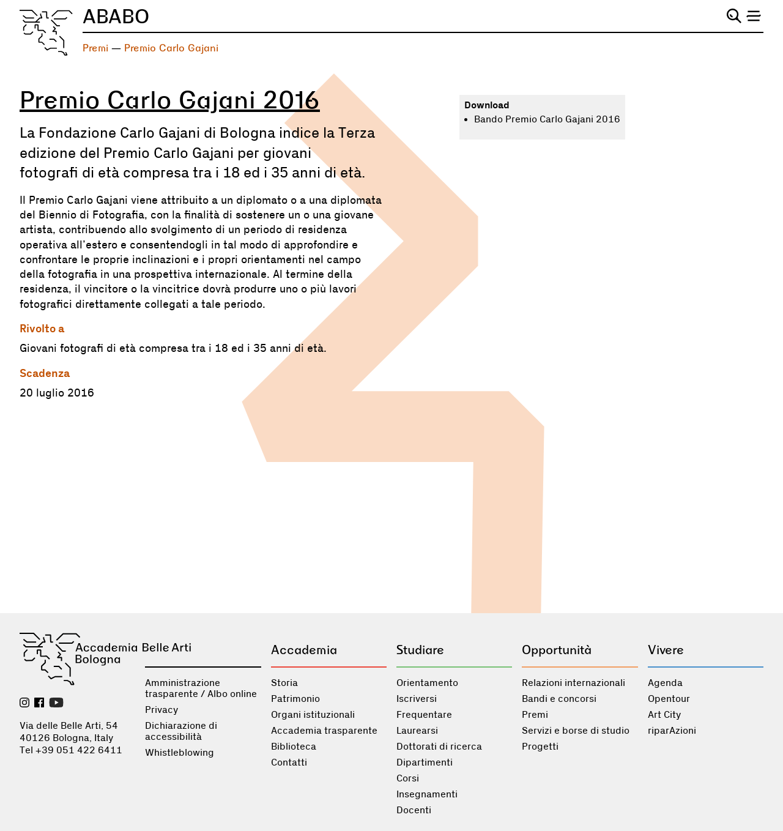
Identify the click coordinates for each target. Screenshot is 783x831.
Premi (95, 48)
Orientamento (427, 682)
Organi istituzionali (313, 714)
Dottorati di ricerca (439, 746)
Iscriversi (416, 698)
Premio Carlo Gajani (171, 48)
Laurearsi (417, 730)
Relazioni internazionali (573, 682)
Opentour (669, 698)
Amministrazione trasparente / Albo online (201, 688)
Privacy (161, 709)
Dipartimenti (424, 762)
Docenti (413, 810)
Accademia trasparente (324, 730)
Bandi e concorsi (559, 698)
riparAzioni (672, 730)
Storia (284, 682)
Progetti (540, 746)
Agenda (665, 682)
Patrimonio (295, 698)
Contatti (289, 762)
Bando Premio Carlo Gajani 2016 (547, 119)
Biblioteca (293, 746)
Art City (664, 714)
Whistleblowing (179, 752)
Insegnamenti (427, 794)
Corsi (407, 778)
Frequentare (424, 714)
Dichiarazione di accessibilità (181, 731)
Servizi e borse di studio (575, 730)
